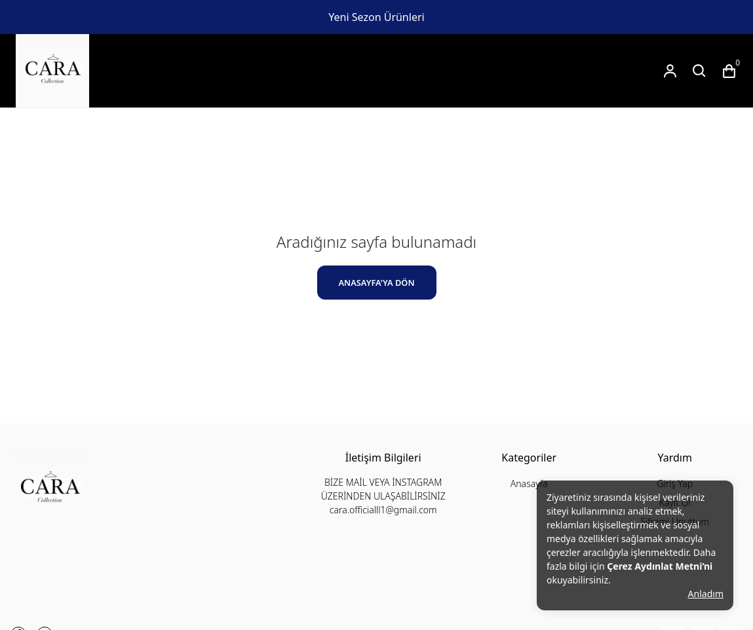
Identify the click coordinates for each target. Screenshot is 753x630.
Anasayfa (529, 483)
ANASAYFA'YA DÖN (376, 282)
